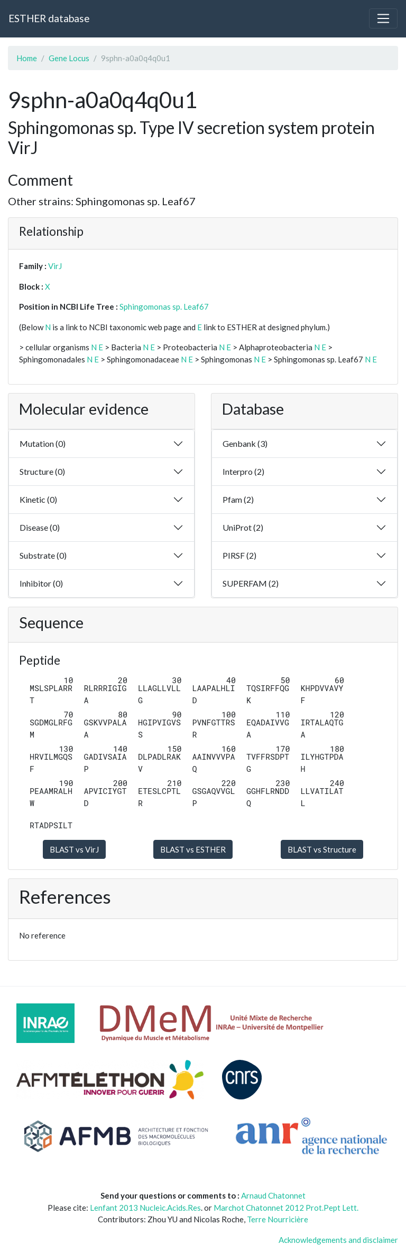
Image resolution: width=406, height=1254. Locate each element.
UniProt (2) (243, 527)
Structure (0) (42, 471)
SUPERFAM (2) (251, 583)
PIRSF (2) (239, 555)
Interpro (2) (243, 471)
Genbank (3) (245, 443)
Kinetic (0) (38, 499)
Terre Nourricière (277, 1219)
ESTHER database (48, 18)
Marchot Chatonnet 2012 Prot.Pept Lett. (286, 1207)
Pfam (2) (238, 499)
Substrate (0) (43, 555)
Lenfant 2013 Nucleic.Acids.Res (145, 1207)
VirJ (55, 266)
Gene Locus (69, 58)
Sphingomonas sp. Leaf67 (164, 306)
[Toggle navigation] (383, 18)
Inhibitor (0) (41, 583)
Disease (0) (40, 527)
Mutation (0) (43, 443)
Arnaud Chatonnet (273, 1195)
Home (26, 58)
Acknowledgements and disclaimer (338, 1240)
